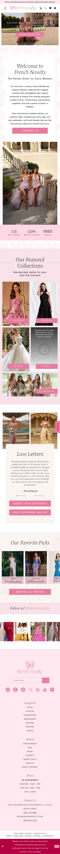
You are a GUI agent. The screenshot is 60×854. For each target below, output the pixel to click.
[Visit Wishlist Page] (50, 8)
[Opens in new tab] (22, 631)
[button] (5, 8)
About (30, 751)
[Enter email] (30, 680)
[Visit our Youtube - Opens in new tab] (45, 690)
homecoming (30, 715)
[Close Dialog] (3, 846)
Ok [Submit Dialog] (57, 846)
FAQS (30, 748)
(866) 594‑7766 (30, 820)
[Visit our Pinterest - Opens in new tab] (52, 690)
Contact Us (30, 130)
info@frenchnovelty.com (30, 816)
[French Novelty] (30, 668)
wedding (30, 727)
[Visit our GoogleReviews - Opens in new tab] (38, 690)
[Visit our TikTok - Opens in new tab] (23, 690)
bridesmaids (30, 719)
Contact (30, 755)
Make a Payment (30, 767)
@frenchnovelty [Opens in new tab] (37, 608)
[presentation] (13, 567)
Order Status (29, 759)
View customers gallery (30, 512)
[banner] (23, 8)
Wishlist (30, 763)
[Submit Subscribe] (45, 680)
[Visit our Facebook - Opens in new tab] (15, 690)
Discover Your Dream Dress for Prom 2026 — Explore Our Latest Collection (30, 2)
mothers (30, 723)
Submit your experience (30, 503)
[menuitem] (5, 8)
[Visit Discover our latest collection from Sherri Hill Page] (30, 29)
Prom (30, 707)
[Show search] (45, 8)
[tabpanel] (30, 29)
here (39, 852)
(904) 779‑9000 (30, 813)
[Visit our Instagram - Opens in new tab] (8, 690)
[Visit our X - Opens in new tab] (30, 690)
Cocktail (30, 711)
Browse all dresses (30, 591)
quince (30, 731)
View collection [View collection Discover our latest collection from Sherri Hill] (30, 34)
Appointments (30, 744)
